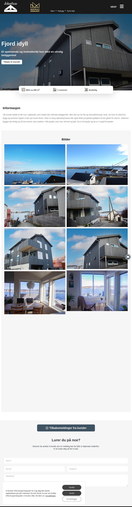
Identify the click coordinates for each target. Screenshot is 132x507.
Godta (72, 487)
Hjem (52, 11)
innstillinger (51, 495)
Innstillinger (71, 499)
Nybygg (61, 11)
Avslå (71, 493)
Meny (114, 7)
